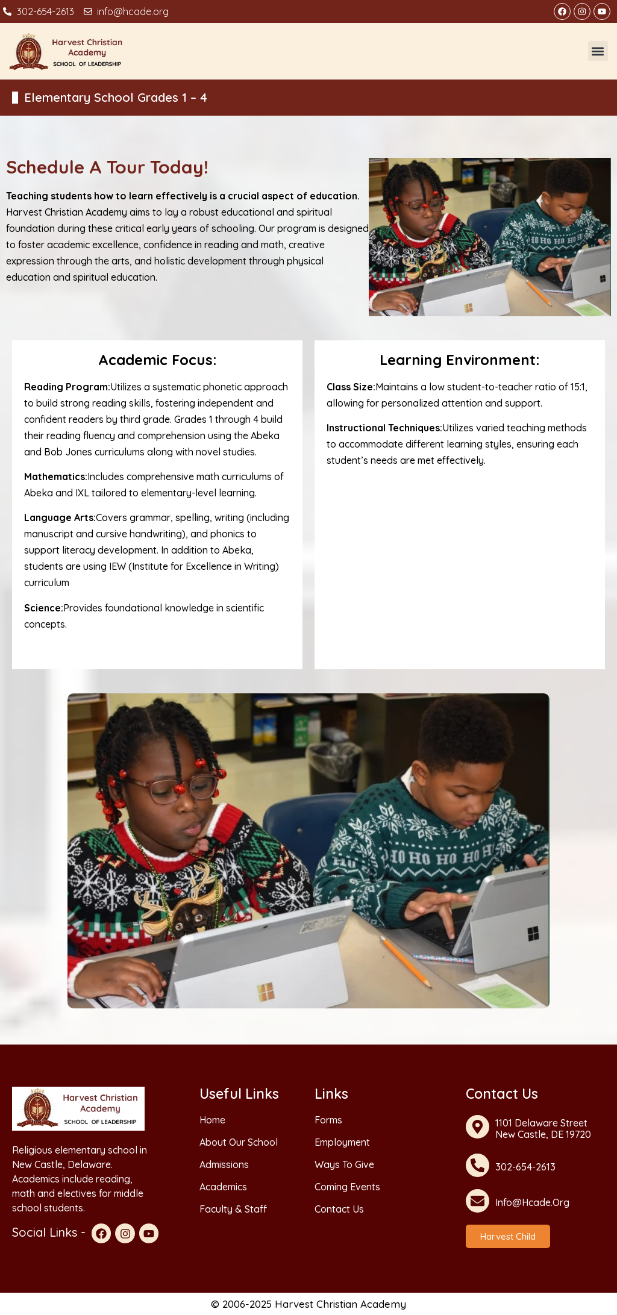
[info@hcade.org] (477, 1201)
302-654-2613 (525, 1167)
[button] (598, 51)
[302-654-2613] (477, 1165)
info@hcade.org (532, 1202)
